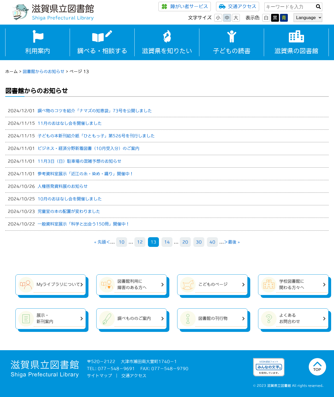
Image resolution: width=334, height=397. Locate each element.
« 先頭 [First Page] (100, 242)
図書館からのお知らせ (43, 71)
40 (212, 242)
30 (199, 242)
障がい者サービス (184, 6)
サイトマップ (99, 375)
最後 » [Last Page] (234, 242)
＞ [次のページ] (226, 242)
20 (185, 242)
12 (140, 242)
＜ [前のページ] (108, 242)
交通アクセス (237, 6)
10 (121, 242)
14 (167, 242)
